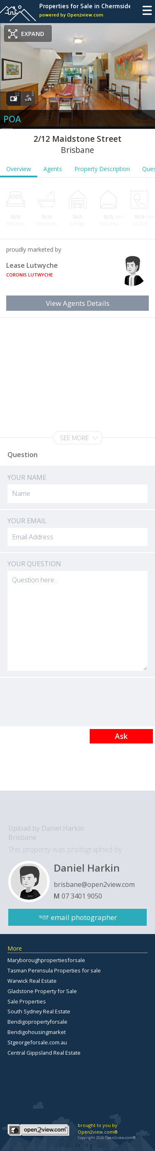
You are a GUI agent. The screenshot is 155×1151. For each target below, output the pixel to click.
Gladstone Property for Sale (42, 991)
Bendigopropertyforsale (37, 1021)
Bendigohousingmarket (36, 1032)
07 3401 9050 (82, 896)
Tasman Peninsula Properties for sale (54, 970)
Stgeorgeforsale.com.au (37, 1042)
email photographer (84, 917)
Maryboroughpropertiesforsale (46, 960)
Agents (52, 169)
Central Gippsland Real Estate (44, 1052)
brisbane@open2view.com (94, 884)
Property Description (102, 169)
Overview (18, 169)
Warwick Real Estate (32, 980)
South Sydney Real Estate (38, 1011)
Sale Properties (26, 1001)
